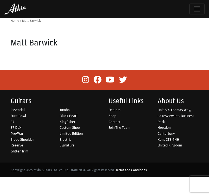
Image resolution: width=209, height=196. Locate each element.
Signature (67, 145)
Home (15, 20)
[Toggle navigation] (197, 9)
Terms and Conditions (131, 170)
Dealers (115, 109)
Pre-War (17, 133)
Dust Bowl (18, 115)
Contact (115, 121)
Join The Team (119, 127)
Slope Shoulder (22, 139)
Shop (112, 115)
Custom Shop (70, 127)
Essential (18, 109)
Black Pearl (69, 115)
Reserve (17, 145)
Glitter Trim (19, 151)
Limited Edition (71, 133)
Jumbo (65, 109)
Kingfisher (67, 121)
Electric (65, 139)
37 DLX (16, 127)
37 (12, 121)
